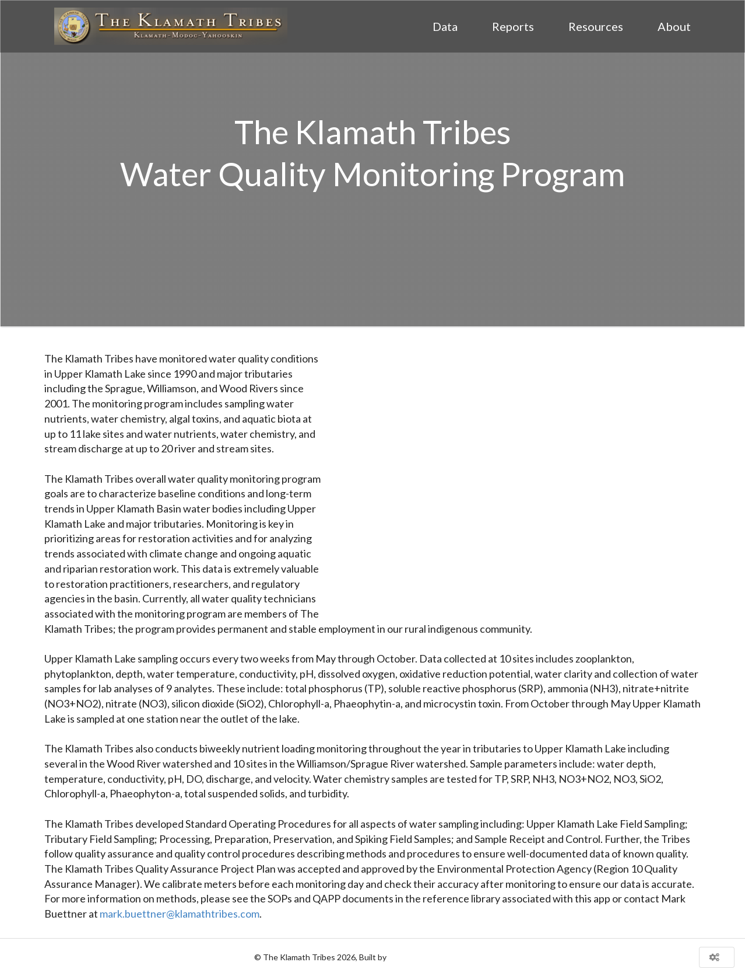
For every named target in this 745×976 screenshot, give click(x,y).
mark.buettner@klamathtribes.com (179, 913)
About (674, 26)
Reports (513, 26)
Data (445, 26)
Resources (595, 26)
